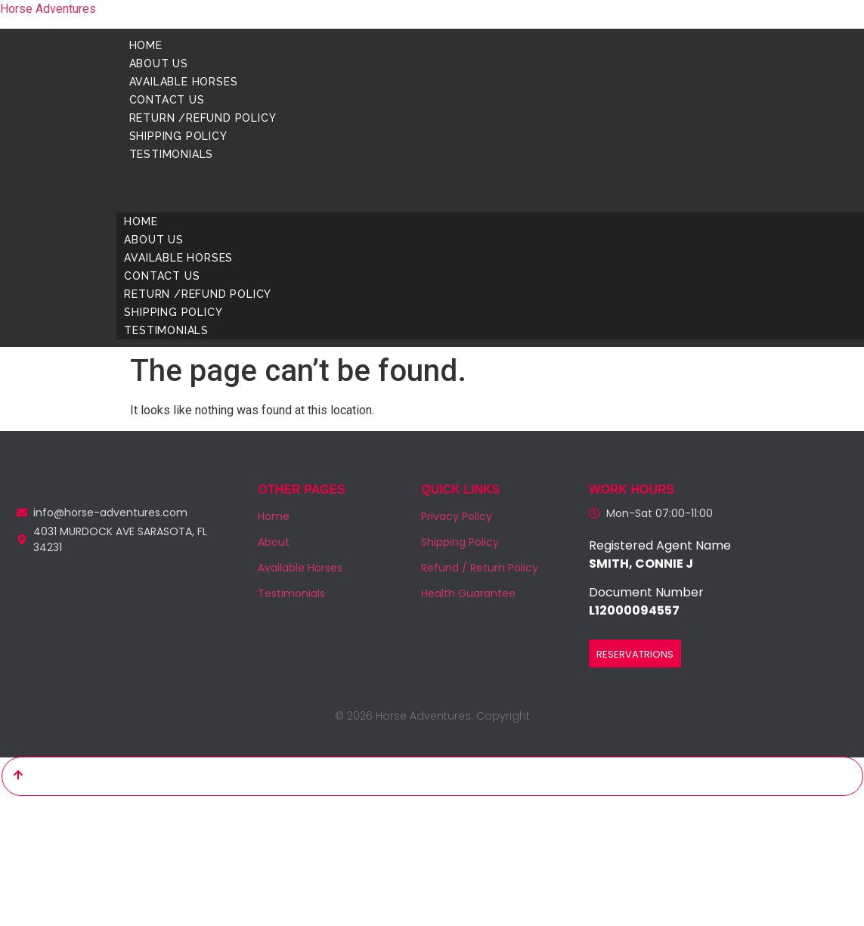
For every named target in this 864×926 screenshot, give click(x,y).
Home (145, 45)
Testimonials (171, 154)
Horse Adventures (48, 9)
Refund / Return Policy (479, 567)
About (274, 542)
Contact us (166, 100)
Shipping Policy (178, 136)
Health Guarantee (468, 593)
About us (158, 63)
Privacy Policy (456, 516)
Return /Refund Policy (202, 118)
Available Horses (183, 82)
